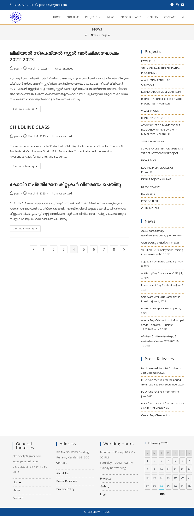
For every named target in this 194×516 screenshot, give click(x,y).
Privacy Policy (65, 489)
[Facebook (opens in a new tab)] (172, 5)
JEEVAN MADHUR (150, 186)
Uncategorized (64, 68)
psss (17, 68)
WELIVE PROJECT (150, 110)
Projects (105, 478)
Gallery (104, 486)
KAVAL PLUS (148, 61)
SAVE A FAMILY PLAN (152, 141)
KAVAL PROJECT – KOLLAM (156, 179)
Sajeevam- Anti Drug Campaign (159, 261)
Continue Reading (27, 109)
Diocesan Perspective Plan (157, 308)
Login (103, 494)
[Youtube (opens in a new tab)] (182, 5)
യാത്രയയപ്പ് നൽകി (153, 242)
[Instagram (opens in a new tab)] (177, 5)
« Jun (161, 494)
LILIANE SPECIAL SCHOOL (155, 118)
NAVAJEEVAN (148, 160)
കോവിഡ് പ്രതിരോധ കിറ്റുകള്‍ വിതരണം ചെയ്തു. (66, 184)
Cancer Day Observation (155, 415)
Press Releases (66, 481)
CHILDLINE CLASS (30, 127)
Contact (18, 498)
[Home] (86, 35)
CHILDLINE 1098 (150, 208)
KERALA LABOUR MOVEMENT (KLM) (161, 91)
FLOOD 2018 (148, 193)
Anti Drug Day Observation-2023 (160, 273)
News (16, 490)
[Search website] (183, 17)
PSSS (106, 511)
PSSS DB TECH (149, 201)
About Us (62, 473)
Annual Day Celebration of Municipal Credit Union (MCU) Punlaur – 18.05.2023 (162, 324)
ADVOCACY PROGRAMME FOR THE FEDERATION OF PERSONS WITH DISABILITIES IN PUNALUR (160, 129)
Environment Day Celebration (158, 285)
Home (17, 482)
